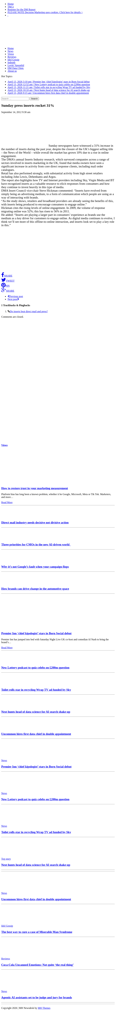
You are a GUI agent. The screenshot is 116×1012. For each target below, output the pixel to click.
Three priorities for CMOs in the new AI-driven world (36, 544)
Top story (6, 859)
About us (12, 71)
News (10, 51)
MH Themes (44, 1008)
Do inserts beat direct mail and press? (29, 311)
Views (11, 54)
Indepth (11, 62)
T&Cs (11, 6)
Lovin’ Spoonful (16, 65)
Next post (13, 299)
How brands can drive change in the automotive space (35, 588)
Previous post (15, 296)
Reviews (12, 56)
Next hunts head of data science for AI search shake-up (35, 711)
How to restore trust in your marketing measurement (34, 488)
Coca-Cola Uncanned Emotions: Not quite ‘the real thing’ (37, 964)
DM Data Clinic (16, 68)
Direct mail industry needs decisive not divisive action (35, 522)
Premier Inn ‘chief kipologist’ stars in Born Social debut (36, 633)
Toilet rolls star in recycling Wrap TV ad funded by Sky (36, 689)
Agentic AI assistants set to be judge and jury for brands (36, 997)
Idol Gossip (13, 59)
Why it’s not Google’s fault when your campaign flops (35, 566)
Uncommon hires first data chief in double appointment (36, 734)
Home (11, 4)
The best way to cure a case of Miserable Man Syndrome (36, 932)
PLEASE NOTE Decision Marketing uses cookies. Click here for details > (45, 12)
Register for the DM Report (21, 9)
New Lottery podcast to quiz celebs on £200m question (35, 667)
